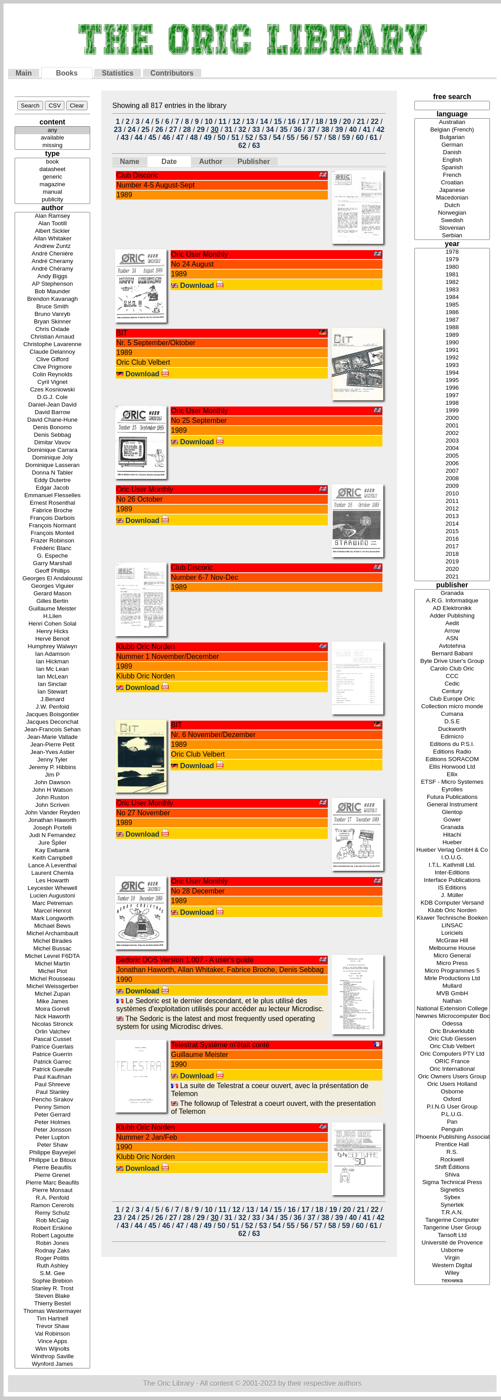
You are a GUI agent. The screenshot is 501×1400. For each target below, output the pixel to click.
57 (318, 137)
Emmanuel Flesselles (52, 495)
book (52, 162)
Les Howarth (52, 881)
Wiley (452, 1273)
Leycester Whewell (52, 888)
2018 (452, 554)
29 (201, 129)
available (52, 138)
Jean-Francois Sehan (52, 730)
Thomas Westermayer (52, 1311)
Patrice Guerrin (52, 1054)
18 (319, 121)
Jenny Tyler (52, 760)
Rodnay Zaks (52, 1251)
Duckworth (452, 729)
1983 (452, 290)
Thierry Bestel (52, 1304)
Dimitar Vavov (52, 443)
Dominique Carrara (52, 450)
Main (24, 73)
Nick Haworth (52, 1017)
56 (305, 137)
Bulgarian (452, 137)
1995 (452, 380)
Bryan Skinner (52, 322)
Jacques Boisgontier (52, 714)
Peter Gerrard (52, 1115)
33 (256, 129)
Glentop (452, 812)
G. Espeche (52, 556)
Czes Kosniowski (52, 390)
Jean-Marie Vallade (52, 737)
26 (159, 129)
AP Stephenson (52, 284)
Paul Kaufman (52, 1077)
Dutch (452, 205)
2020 (452, 569)
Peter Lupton (52, 1137)
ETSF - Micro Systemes (452, 782)
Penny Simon (52, 1107)
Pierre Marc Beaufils (52, 1183)
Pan (452, 1122)
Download (202, 285)
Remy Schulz (52, 1213)
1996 (452, 388)
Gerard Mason (52, 594)
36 (298, 129)
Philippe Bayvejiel (52, 1153)
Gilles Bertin (52, 601)
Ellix (452, 774)
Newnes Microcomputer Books (452, 1016)
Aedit (452, 623)
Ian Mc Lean (52, 669)
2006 (452, 463)
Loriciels (452, 933)
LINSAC (452, 925)
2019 (452, 562)
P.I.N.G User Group (452, 1107)
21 (361, 121)
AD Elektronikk (452, 608)
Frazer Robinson (52, 541)
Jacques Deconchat (52, 722)
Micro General (452, 956)
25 (146, 129)
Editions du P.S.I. (452, 744)
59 (346, 137)
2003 (452, 441)
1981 (452, 275)
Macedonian (452, 198)
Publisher (254, 161)
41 (367, 129)
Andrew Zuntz (52, 246)
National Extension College (452, 1009)
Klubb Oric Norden (452, 910)
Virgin (452, 1258)
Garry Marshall (52, 563)
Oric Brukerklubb (452, 1031)
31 (228, 129)
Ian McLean (52, 677)
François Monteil (52, 533)
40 (353, 129)
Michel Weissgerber (52, 986)
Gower (452, 820)
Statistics (117, 73)
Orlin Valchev (52, 1032)
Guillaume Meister (52, 609)
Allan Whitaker (52, 239)
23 (118, 129)
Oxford (452, 1099)
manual (52, 192)
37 (311, 129)
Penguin (452, 1129)
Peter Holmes (52, 1122)
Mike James (52, 1001)
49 (208, 137)
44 (139, 137)
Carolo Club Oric (452, 669)
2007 (452, 471)
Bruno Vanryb (52, 314)
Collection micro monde (452, 706)
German (452, 145)
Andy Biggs (52, 276)
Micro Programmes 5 (452, 971)
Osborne (452, 1092)
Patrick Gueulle (52, 1069)
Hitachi (452, 835)
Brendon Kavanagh (52, 299)
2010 (452, 494)
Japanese (452, 190)
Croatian (452, 183)
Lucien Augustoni (52, 896)
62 (243, 145)
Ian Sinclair (52, 684)
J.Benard (52, 699)
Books (67, 73)
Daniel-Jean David (52, 405)
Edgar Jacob (52, 488)
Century (452, 691)
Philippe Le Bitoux (52, 1160)
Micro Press (452, 963)
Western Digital (452, 1265)
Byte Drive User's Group (452, 661)
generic (52, 177)
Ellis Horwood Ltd (452, 767)
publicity (52, 199)
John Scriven (52, 805)
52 (249, 137)
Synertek (452, 1205)
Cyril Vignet (52, 382)
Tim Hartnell (52, 1319)
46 (166, 137)
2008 (452, 479)
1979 (452, 259)
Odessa (452, 1024)
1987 (452, 320)
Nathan (452, 1001)
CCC (452, 676)
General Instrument (452, 805)
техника (452, 1280)
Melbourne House (452, 948)
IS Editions (452, 888)
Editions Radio (452, 752)
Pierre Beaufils (52, 1168)
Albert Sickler (52, 231)
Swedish (452, 220)
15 (278, 121)
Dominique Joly (52, 458)
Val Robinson (52, 1334)
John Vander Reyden (52, 813)
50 (222, 137)
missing (52, 145)
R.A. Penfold (52, 1198)
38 (325, 129)
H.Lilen (52, 616)
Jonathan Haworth (52, 820)
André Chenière (52, 254)
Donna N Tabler (52, 473)
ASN (452, 638)
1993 (452, 365)
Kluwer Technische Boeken (452, 918)
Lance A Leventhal (52, 866)
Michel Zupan (52, 994)
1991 (452, 350)
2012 (452, 509)
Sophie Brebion (52, 1281)
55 (291, 137)
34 (270, 129)
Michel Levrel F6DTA (52, 956)
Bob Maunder (52, 291)
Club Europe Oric (452, 699)
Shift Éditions (452, 1167)
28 (187, 129)
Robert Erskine (52, 1228)
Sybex (452, 1197)
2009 (452, 486)
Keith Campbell (52, 858)
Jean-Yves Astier (52, 752)
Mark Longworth (52, 918)
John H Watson (52, 790)
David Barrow (52, 412)
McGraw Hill (452, 941)
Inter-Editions (452, 873)
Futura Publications (452, 797)
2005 (452, 456)
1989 (452, 335)
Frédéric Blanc (52, 548)
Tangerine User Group (452, 1228)
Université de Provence (452, 1243)
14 (264, 121)
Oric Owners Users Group (452, 1077)
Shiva (452, 1175)
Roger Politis (52, 1258)
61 (374, 137)
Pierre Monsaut (52, 1190)
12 (236, 121)
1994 (452, 373)
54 (277, 137)
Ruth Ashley (52, 1266)
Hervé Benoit (52, 639)
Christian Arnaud (52, 337)
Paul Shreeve (52, 1085)
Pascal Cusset (52, 1039)
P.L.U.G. (452, 1114)
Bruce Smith (52, 307)
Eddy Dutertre (52, 480)
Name (129, 161)
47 (180, 137)
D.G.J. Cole (52, 397)
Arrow (452, 631)
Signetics (452, 1190)
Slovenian (452, 228)
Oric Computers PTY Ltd (452, 1054)
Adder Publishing (452, 616)
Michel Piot (52, 971)
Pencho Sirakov (52, 1100)
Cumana (452, 714)
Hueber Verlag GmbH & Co (452, 850)
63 (256, 145)
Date (169, 161)
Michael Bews (52, 926)
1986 (452, 312)
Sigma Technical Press (452, 1182)
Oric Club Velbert (452, 1046)
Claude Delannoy (52, 352)
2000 (452, 418)
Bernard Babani (452, 654)
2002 (452, 433)
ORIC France (452, 1061)
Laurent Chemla (52, 873)
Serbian (452, 235)
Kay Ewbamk (52, 850)
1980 (452, 267)
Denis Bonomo (52, 427)
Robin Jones (52, 1243)
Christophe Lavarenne (52, 344)
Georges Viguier (52, 586)
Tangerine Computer (452, 1220)
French (452, 175)
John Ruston (52, 798)
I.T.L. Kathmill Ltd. (452, 865)
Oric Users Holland (452, 1084)
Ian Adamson (52, 654)
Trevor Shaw (52, 1326)
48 (194, 137)
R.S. (452, 1152)
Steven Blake (52, 1296)
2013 (452, 516)
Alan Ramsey (52, 216)
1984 (452, 297)
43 (125, 137)
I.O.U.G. (452, 858)
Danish (452, 152)
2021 (452, 577)
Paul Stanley (52, 1092)
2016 (452, 539)
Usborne (452, 1250)
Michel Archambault (52, 933)
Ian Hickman (52, 662)
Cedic (452, 684)
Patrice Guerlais (52, 1047)
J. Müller (452, 895)
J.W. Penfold (52, 707)
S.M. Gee (52, 1273)
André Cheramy (52, 261)
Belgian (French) (452, 130)
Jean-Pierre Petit (52, 745)
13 (250, 121)
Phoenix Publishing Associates (452, 1137)
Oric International (452, 1069)
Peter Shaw (52, 1145)
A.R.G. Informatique (452, 601)
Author (210, 161)
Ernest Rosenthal (52, 503)
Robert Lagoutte (52, 1236)
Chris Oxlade (52, 329)
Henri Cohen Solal (52, 624)
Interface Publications (452, 880)
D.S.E (452, 722)
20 (347, 121)
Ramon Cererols (52, 1205)
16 (292, 121)
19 (333, 121)
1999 (452, 411)
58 (332, 137)
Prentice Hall (452, 1145)
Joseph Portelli (52, 828)
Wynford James (52, 1364)
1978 (452, 252)
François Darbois (52, 518)
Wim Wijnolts (52, 1349)
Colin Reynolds (52, 375)
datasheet (52, 169)
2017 (452, 546)
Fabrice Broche (52, 511)
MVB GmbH (452, 993)
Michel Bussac (52, 949)
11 (223, 121)
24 (131, 129)
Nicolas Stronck (52, 1024)
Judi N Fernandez (52, 835)
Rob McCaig (52, 1221)
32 (243, 129)
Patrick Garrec (52, 1062)
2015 (452, 531)
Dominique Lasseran (52, 465)
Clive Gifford (52, 359)
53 (263, 137)
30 (215, 129)
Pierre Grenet (52, 1175)
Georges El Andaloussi (52, 578)
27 (173, 129)
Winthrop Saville (52, 1356)
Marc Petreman (52, 903)
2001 (452, 426)
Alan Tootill (52, 223)
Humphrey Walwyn (52, 646)
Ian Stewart (52, 692)
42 (381, 129)
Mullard (452, 986)
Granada (452, 593)
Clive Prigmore (52, 367)
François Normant (52, 526)
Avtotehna (452, 646)
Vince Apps (52, 1341)
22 (375, 121)
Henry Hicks (52, 631)
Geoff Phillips (52, 571)
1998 (452, 403)
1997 (452, 395)
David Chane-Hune (52, 420)
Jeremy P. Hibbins (52, 767)
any (52, 130)
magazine (52, 184)
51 (235, 137)
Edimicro (452, 737)
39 (339, 129)
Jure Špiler (52, 843)
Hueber (452, 842)
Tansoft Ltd (452, 1235)
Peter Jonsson (52, 1130)
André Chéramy (52, 269)
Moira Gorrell (52, 1009)
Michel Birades (52, 941)
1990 (452, 343)
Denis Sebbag (52, 435)
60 (360, 137)
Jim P (52, 775)
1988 (452, 327)
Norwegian (452, 213)
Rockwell (452, 1160)
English (452, 160)
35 (284, 129)
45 (152, 137)
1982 (452, 282)
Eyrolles (452, 790)
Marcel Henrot (52, 911)
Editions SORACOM (452, 759)
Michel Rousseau (52, 979)
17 (306, 121)
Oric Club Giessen (452, 1039)
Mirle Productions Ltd (452, 978)
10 (209, 121)
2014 (452, 524)
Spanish (452, 168)
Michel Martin (52, 964)
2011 (452, 501)
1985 (452, 305)
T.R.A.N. (452, 1213)
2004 (452, 448)
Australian (452, 122)
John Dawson (52, 782)
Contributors (172, 73)
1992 (452, 358)
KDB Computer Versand (452, 903)
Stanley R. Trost (52, 1288)
